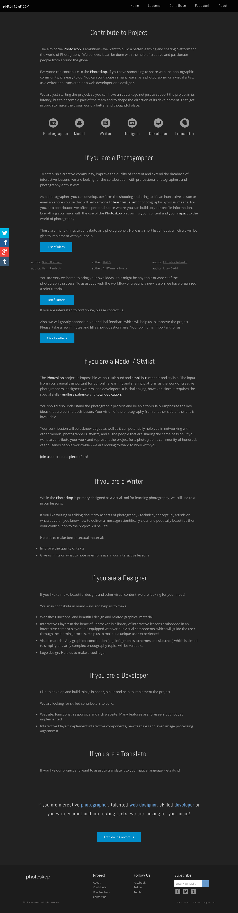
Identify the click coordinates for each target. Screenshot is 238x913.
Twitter (138, 887)
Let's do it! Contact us (119, 837)
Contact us (99, 897)
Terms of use (183, 902)
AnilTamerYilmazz (115, 268)
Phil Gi (107, 262)
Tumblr (138, 892)
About (223, 5)
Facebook (140, 882)
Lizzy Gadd (170, 268)
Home (135, 5)
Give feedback (101, 892)
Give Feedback (57, 338)
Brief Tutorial (57, 300)
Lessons (154, 5)
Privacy (197, 902)
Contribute (178, 5)
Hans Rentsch (51, 268)
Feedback (202, 5)
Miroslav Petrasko (175, 262)
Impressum (209, 902)
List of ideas (56, 247)
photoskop (16, 6)
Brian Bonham (52, 262)
